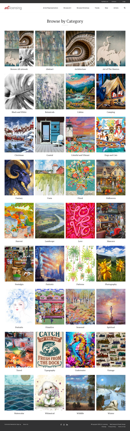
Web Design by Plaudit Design (117, 424)
